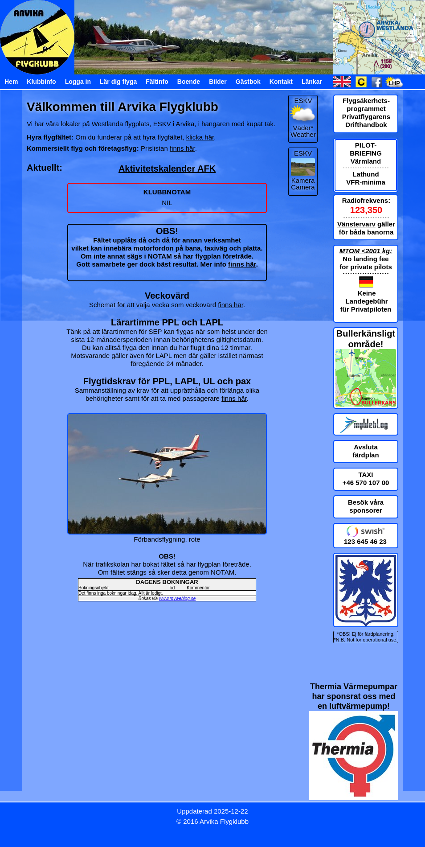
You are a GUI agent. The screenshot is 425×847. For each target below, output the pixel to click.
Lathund (365, 174)
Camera (303, 187)
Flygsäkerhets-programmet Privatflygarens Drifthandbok (366, 112)
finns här (182, 148)
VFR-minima (365, 182)
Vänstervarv (356, 224)
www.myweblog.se (177, 598)
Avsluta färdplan (365, 451)
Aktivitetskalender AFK (167, 168)
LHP (394, 83)
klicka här (200, 137)
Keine (367, 293)
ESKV (303, 153)
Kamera (303, 180)
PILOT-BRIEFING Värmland (366, 153)
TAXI (365, 474)
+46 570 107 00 (366, 482)
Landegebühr (367, 301)
